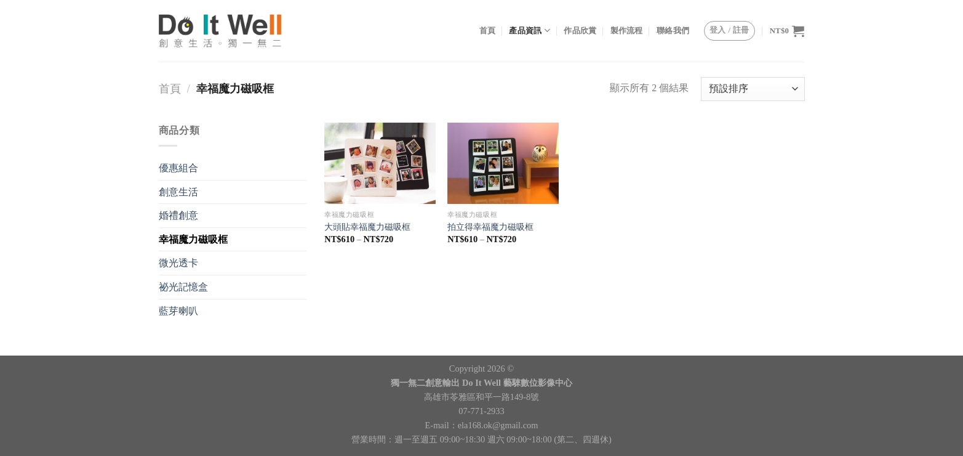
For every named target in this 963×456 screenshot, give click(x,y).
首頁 (487, 30)
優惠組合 (178, 168)
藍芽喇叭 (178, 311)
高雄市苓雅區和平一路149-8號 (482, 397)
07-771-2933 (481, 411)
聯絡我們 (673, 30)
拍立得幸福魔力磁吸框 (490, 227)
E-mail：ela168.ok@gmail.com (481, 425)
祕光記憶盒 (183, 287)
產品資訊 (529, 30)
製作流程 (626, 30)
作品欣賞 (580, 30)
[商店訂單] (752, 89)
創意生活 (178, 192)
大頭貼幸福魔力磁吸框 (367, 227)
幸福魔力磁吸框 (193, 239)
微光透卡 (178, 263)
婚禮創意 (178, 215)
